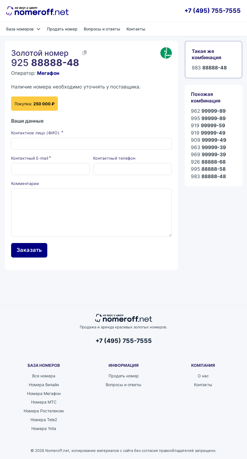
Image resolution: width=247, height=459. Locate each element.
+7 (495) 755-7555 (212, 10)
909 (208, 140)
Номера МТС (43, 402)
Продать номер (62, 28)
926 (208, 162)
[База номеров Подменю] (38, 29)
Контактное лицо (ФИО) (36, 132)
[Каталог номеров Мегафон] (166, 53)
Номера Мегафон (44, 393)
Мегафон (48, 73)
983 (209, 67)
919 (208, 125)
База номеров (20, 28)
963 (208, 147)
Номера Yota (43, 428)
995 (208, 118)
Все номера (43, 375)
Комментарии (25, 183)
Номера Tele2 (43, 419)
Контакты (135, 28)
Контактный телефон (114, 158)
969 (208, 154)
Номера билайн (44, 384)
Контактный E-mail (29, 158)
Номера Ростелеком (44, 410)
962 (208, 111)
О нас (203, 375)
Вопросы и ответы (102, 28)
